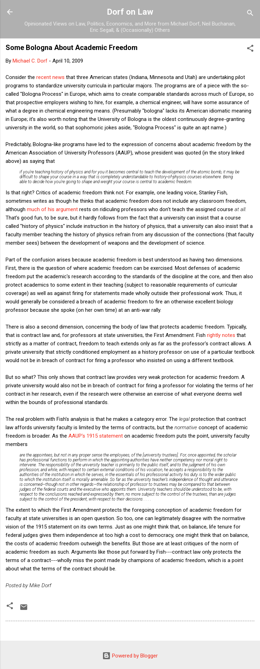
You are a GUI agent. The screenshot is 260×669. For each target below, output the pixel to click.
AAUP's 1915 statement (95, 436)
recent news (50, 77)
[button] (250, 49)
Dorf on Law (130, 12)
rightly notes (221, 335)
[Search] (250, 14)
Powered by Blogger (130, 656)
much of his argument (52, 209)
